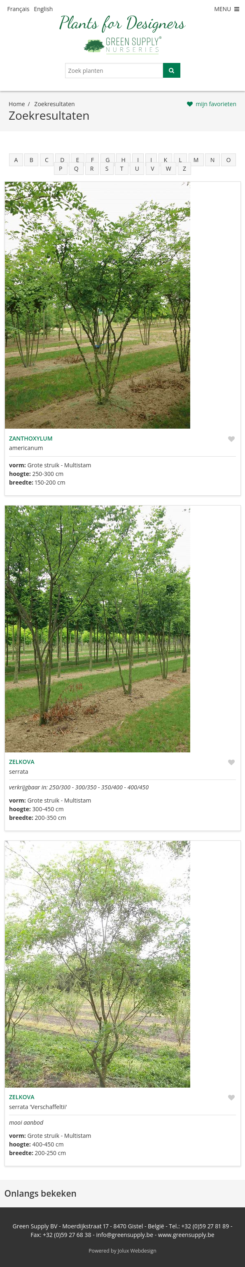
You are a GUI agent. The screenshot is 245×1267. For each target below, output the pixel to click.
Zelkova (21, 762)
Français (18, 9)
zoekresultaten (54, 104)
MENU (227, 9)
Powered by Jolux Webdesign (122, 1250)
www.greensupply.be (186, 1235)
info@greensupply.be (124, 1235)
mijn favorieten (216, 104)
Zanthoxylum (31, 438)
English (43, 9)
